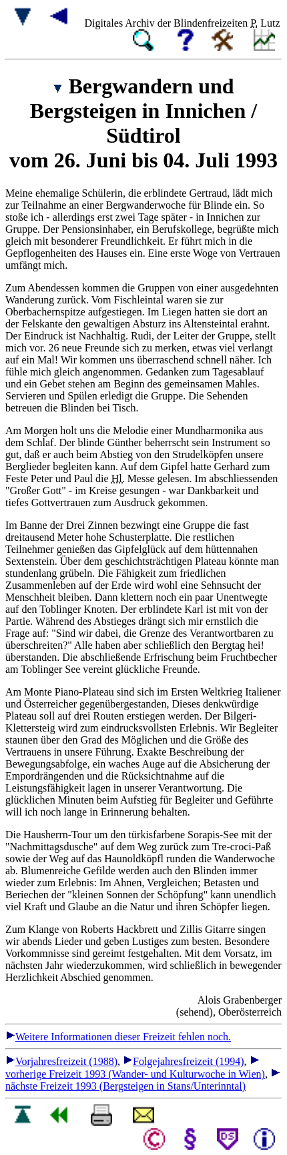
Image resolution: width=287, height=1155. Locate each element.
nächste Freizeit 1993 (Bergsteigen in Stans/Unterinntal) (142, 1080)
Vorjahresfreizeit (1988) (61, 1061)
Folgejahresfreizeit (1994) (183, 1061)
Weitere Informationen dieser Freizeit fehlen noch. (118, 1036)
